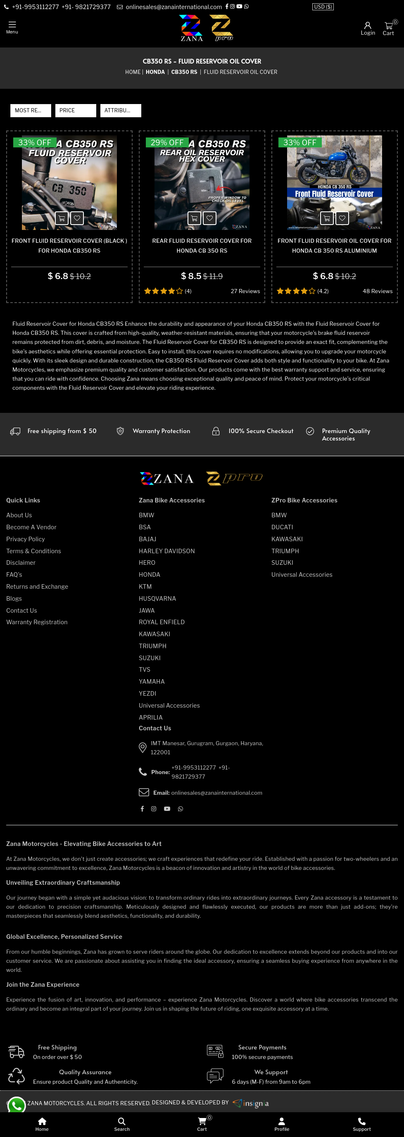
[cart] (202, 1125)
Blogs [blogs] (14, 621)
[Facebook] (230, 7)
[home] (42, 1125)
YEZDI (148, 716)
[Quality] (102, 1101)
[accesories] (351, 457)
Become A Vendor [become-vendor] (31, 550)
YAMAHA (152, 704)
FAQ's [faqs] (14, 598)
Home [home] (132, 72)
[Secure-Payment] (301, 1075)
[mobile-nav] (12, 28)
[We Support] (301, 1101)
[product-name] (69, 194)
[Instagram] (235, 7)
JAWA (147, 633)
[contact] (37, 7)
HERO (147, 586)
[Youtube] (243, 7)
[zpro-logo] (221, 27)
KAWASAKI (154, 657)
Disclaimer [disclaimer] (21, 586)
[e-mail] (172, 7)
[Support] (362, 1125)
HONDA (150, 598)
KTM (145, 610)
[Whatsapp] (250, 7)
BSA (145, 550)
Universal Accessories (169, 728)
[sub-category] (185, 72)
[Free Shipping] (102, 1075)
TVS (144, 692)
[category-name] (156, 72)
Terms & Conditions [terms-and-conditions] (33, 574)
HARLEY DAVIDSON (167, 574)
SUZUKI (150, 681)
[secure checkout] (252, 457)
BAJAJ (148, 562)
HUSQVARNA (157, 621)
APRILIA (151, 740)
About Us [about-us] (19, 538)
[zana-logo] (191, 27)
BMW (146, 538)
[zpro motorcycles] (234, 504)
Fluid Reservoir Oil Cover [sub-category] (240, 72)
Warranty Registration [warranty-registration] (37, 645)
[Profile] (282, 1125)
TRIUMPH (152, 669)
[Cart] (388, 25)
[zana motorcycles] (170, 504)
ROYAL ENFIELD (162, 645)
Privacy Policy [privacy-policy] (25, 562)
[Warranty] (53, 457)
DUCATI (282, 550)
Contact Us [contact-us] (21, 633)
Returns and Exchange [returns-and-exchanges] (37, 610)
